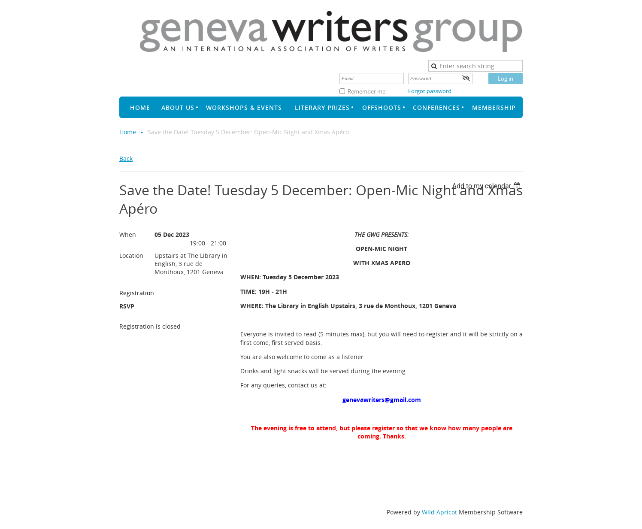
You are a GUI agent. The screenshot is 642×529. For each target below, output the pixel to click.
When (127, 234)
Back (126, 158)
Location (131, 255)
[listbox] (487, 186)
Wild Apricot (439, 512)
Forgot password (429, 91)
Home (127, 132)
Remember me (366, 91)
